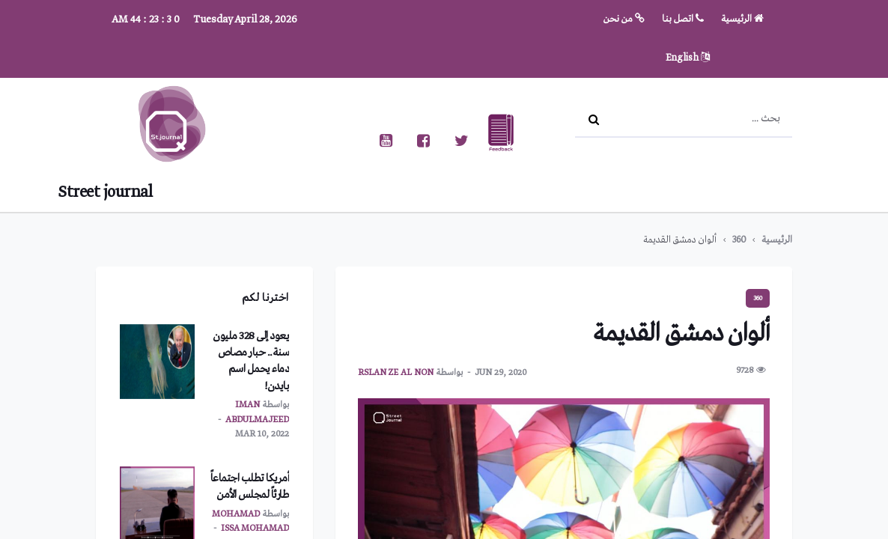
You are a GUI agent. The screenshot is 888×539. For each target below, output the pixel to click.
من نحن (624, 19)
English (688, 58)
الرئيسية (742, 19)
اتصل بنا (683, 19)
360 (739, 240)
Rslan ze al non (396, 373)
